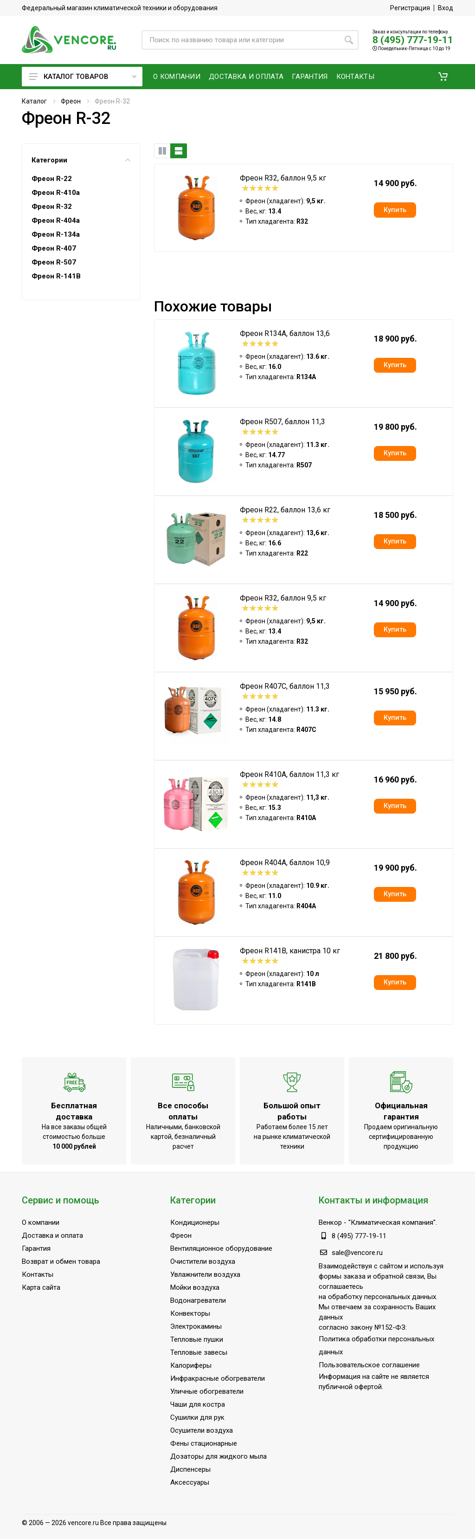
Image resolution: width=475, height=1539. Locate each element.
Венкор (330, 1222)
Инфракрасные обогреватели (217, 1378)
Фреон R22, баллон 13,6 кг (285, 509)
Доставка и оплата (52, 1235)
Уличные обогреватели (207, 1391)
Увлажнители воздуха (205, 1274)
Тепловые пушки (196, 1339)
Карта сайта (41, 1287)
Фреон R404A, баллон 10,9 (285, 862)
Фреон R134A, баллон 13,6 (285, 333)
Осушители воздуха (201, 1430)
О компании (40, 1222)
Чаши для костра (197, 1404)
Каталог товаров (82, 76)
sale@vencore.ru (357, 1252)
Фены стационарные (203, 1443)
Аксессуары (189, 1482)
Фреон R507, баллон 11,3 (282, 421)
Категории (81, 160)
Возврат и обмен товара (61, 1261)
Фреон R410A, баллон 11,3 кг (289, 774)
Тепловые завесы (198, 1352)
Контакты (37, 1274)
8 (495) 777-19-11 (412, 39)
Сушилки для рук (197, 1417)
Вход (445, 8)
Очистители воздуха (202, 1261)
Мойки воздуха (194, 1287)
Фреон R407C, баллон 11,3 (285, 686)
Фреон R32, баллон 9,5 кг (283, 178)
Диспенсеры (190, 1469)
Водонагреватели (198, 1300)
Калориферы (191, 1365)
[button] (443, 76)
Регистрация (410, 8)
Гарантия (36, 1248)
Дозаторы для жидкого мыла (218, 1456)
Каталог (34, 101)
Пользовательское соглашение (369, 1365)
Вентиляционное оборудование (221, 1248)
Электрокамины (196, 1326)
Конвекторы (190, 1313)
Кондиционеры (194, 1222)
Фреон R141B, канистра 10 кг (290, 950)
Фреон (71, 101)
